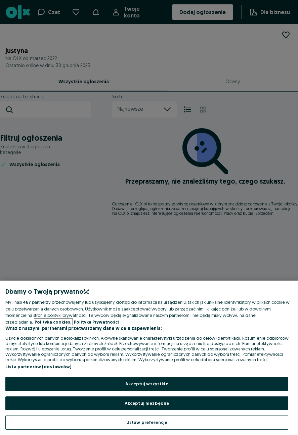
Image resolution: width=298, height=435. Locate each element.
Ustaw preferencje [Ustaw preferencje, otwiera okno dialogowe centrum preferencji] (146, 422)
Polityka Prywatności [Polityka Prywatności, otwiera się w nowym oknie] (96, 322)
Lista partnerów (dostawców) (38, 366)
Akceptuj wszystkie (146, 383)
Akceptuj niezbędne (147, 403)
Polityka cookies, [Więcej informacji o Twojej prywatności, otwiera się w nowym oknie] (53, 322)
